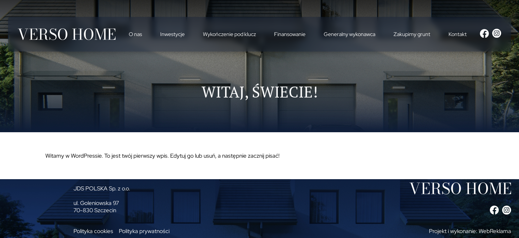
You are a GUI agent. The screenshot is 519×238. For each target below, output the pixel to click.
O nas (135, 34)
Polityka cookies (93, 231)
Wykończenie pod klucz (229, 34)
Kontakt (457, 34)
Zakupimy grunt (412, 34)
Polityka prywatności (144, 231)
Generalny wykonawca (349, 34)
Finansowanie (290, 34)
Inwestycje (172, 34)
